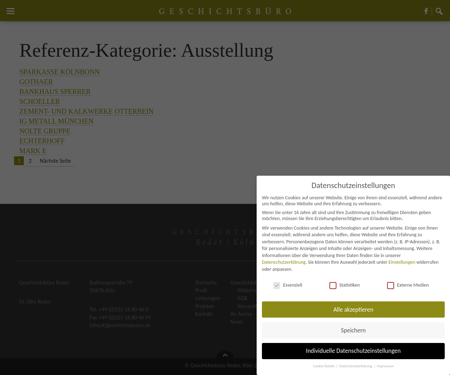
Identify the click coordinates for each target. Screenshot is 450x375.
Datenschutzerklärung (284, 262)
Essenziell (287, 285)
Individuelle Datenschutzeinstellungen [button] (353, 351)
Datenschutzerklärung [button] (356, 366)
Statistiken (344, 285)
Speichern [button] (353, 330)
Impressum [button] (385, 366)
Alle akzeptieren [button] (353, 309)
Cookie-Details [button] (324, 366)
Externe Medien (408, 285)
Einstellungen (401, 262)
